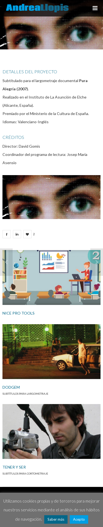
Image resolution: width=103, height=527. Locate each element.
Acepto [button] (79, 519)
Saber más (56, 519)
